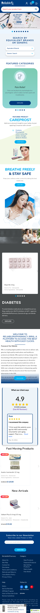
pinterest (31, 586)
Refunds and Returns (9, 572)
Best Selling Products (27, 565)
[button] (12, 31)
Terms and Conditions (9, 569)
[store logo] (7, 3)
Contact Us (5, 565)
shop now (20, 141)
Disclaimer (5, 567)
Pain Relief (27, 571)
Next (37, 271)
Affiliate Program (8, 591)
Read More (19, 378)
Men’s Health (28, 569)
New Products (28, 560)
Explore (20, 103)
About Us (5, 560)
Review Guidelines (8, 595)
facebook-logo (21, 586)
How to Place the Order (10, 593)
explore (20, 184)
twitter (26, 586)
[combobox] (20, 9)
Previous (3, 271)
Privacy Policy (7, 577)
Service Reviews (7, 588)
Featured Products (30, 562)
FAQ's (4, 586)
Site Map (5, 562)
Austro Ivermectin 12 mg (10, 472)
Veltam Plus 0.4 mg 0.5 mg (11, 514)
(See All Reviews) (20, 409)
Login (27, 3)
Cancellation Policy (8, 574)
